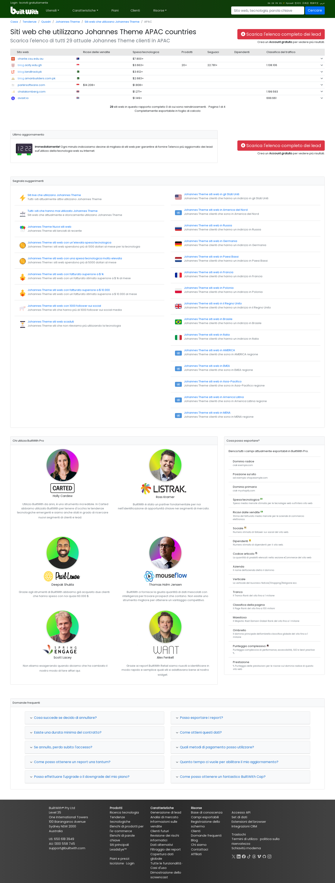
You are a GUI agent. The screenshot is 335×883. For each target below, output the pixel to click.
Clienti (135, 10)
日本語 (305, 3)
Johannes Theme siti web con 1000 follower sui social (64, 306)
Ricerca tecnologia (124, 812)
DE (273, 3)
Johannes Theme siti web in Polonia (209, 288)
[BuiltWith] (24, 10)
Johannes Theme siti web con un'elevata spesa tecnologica (69, 242)
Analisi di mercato (164, 817)
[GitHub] (264, 856)
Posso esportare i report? (199, 717)
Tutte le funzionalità (165, 863)
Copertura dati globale (161, 856)
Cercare (315, 10)
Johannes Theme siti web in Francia (208, 272)
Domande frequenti (206, 835)
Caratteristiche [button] (84, 10)
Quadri (46, 22)
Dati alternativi (161, 845)
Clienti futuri (159, 831)
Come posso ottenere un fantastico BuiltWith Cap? (221, 776)
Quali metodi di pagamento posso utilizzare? (215, 747)
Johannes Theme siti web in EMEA (207, 366)
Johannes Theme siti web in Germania (210, 241)
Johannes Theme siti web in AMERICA (209, 350)
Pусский (289, 3)
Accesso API (241, 812)
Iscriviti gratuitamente (33, 2)
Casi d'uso (158, 868)
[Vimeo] (259, 856)
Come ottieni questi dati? (199, 732)
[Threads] (254, 856)
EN (269, 3)
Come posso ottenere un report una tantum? (70, 761)
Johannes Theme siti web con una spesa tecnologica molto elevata (75, 258)
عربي (322, 3)
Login (14, 2)
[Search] (267, 10)
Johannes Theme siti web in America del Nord (216, 210)
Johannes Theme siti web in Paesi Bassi (211, 256)
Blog (194, 840)
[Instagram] (269, 856)
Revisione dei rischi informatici (164, 837)
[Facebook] (244, 856)
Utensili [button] (51, 10)
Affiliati (196, 854)
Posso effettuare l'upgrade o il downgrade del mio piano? (79, 776)
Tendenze (30, 22)
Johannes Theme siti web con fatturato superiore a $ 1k (66, 274)
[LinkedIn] (239, 856)
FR (276, 3)
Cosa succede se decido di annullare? (63, 717)
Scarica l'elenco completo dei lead (281, 34)
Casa (14, 22)
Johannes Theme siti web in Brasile (208, 319)
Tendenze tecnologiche (120, 819)
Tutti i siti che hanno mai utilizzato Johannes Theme (63, 211)
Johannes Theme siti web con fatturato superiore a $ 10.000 (69, 290)
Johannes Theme (68, 22)
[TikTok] (249, 856)
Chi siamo (199, 845)
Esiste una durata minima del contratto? (65, 732)
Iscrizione (117, 863)
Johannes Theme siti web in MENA (207, 412)
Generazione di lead (165, 812)
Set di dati (239, 817)
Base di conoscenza (206, 812)
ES (280, 3)
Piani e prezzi (119, 858)
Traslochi (239, 834)
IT (284, 3)
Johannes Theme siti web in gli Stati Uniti (211, 194)
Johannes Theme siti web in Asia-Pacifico (213, 381)
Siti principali (119, 845)
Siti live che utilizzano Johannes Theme (54, 195)
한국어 (298, 3)
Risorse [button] (158, 10)
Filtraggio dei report (165, 849)
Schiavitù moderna (246, 848)
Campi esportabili (205, 817)
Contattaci (199, 849)
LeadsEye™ (118, 849)
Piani (115, 10)
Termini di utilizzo (245, 839)
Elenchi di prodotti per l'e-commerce (127, 828)
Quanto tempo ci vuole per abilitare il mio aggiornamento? (227, 761)
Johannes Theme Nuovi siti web (49, 226)
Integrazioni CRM (244, 826)
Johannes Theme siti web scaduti (51, 321)
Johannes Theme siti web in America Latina (214, 397)
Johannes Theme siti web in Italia (207, 334)
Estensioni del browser (249, 822)
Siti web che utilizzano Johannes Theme (112, 22)
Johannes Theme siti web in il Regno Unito (213, 303)
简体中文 (314, 3)
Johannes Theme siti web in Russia (208, 225)
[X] (233, 856)
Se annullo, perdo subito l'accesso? (61, 747)
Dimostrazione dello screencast (165, 874)
